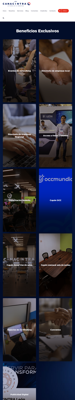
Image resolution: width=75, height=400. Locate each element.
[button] (3, 18)
